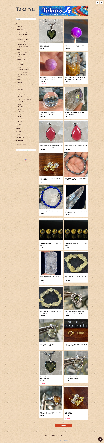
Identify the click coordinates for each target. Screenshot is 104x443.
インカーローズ (21, 94)
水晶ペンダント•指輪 (23, 46)
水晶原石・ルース (21, 59)
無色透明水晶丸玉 (22, 52)
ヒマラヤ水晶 (21, 64)
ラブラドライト (21, 104)
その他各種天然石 (22, 119)
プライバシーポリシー (44, 435)
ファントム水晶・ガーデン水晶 (25, 42)
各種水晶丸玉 (21, 57)
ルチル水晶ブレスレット (23, 37)
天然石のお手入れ (20, 140)
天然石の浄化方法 (20, 137)
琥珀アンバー (21, 106)
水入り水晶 (20, 62)
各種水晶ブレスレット (23, 44)
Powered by (63, 440)
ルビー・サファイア (22, 111)
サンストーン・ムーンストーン (24, 99)
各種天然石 (19, 82)
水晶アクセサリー (21, 29)
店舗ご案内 (18, 125)
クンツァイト (21, 109)
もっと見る (63, 425)
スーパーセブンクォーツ (23, 39)
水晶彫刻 (19, 79)
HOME (17, 23)
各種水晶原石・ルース (23, 77)
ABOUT (18, 134)
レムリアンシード (22, 67)
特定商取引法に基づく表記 (56, 435)
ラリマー (20, 91)
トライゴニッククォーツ (23, 74)
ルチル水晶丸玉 (21, 54)
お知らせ (18, 128)
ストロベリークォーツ (23, 34)
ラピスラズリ (21, 101)
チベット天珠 (21, 114)
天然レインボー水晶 (22, 72)
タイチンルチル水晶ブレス (24, 32)
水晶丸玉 (19, 49)
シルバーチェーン (21, 121)
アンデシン (20, 116)
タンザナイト (21, 96)
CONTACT (19, 131)
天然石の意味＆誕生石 (21, 144)
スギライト (20, 89)
